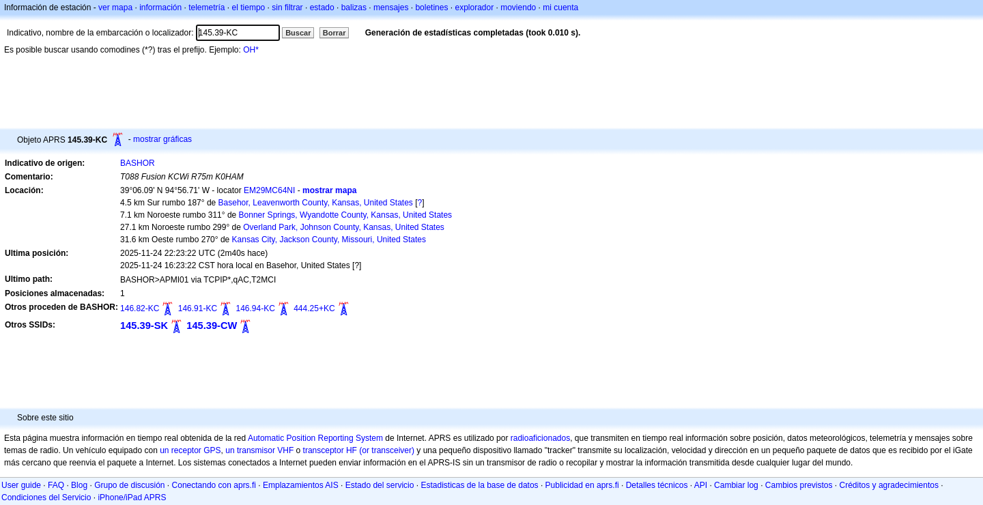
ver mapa (115, 7)
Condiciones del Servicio (46, 497)
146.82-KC (139, 308)
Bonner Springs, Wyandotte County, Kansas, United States (346, 215)
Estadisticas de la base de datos (479, 485)
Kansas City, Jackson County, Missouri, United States (329, 239)
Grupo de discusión (129, 485)
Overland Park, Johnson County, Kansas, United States (343, 227)
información (160, 7)
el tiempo (249, 7)
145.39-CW (211, 325)
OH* (251, 50)
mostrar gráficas (162, 139)
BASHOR (137, 163)
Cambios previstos (799, 485)
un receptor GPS (190, 450)
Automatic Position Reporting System (315, 438)
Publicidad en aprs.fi (582, 485)
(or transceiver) (386, 450)
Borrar (334, 33)
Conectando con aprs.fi (214, 485)
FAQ (56, 485)
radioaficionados (540, 438)
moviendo (518, 7)
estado (322, 7)
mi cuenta (560, 7)
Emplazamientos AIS (301, 485)
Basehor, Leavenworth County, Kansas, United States (315, 202)
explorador (474, 7)
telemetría (206, 7)
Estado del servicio (379, 485)
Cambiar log (736, 485)
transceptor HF (330, 450)
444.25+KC (314, 308)
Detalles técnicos (657, 485)
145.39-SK (144, 325)
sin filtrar (287, 7)
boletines (431, 7)
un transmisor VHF (259, 450)
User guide (21, 485)
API (700, 485)
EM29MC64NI (269, 190)
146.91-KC (197, 308)
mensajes (390, 7)
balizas (354, 7)
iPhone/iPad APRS (132, 497)
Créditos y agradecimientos (889, 485)
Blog (79, 485)
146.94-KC (255, 308)
